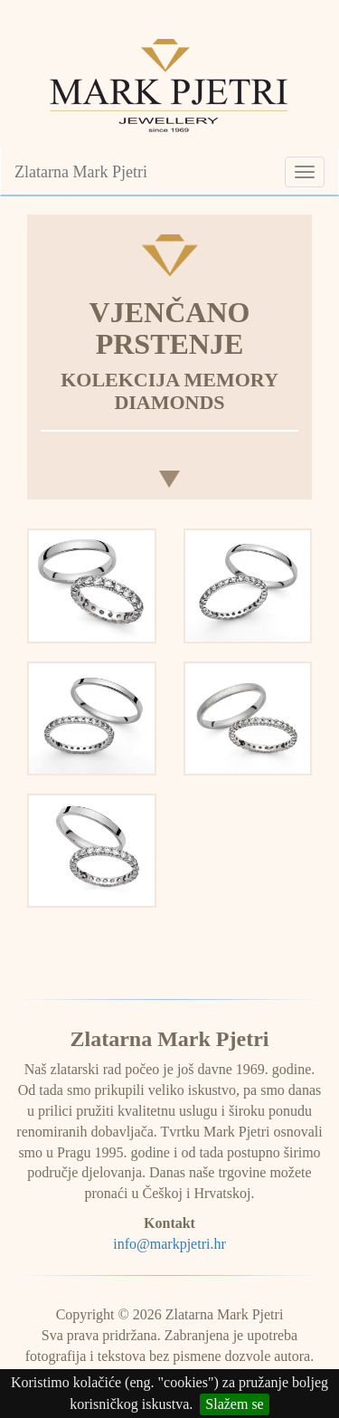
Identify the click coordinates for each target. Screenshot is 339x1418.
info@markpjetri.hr (169, 1243)
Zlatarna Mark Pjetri (80, 172)
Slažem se (234, 1404)
